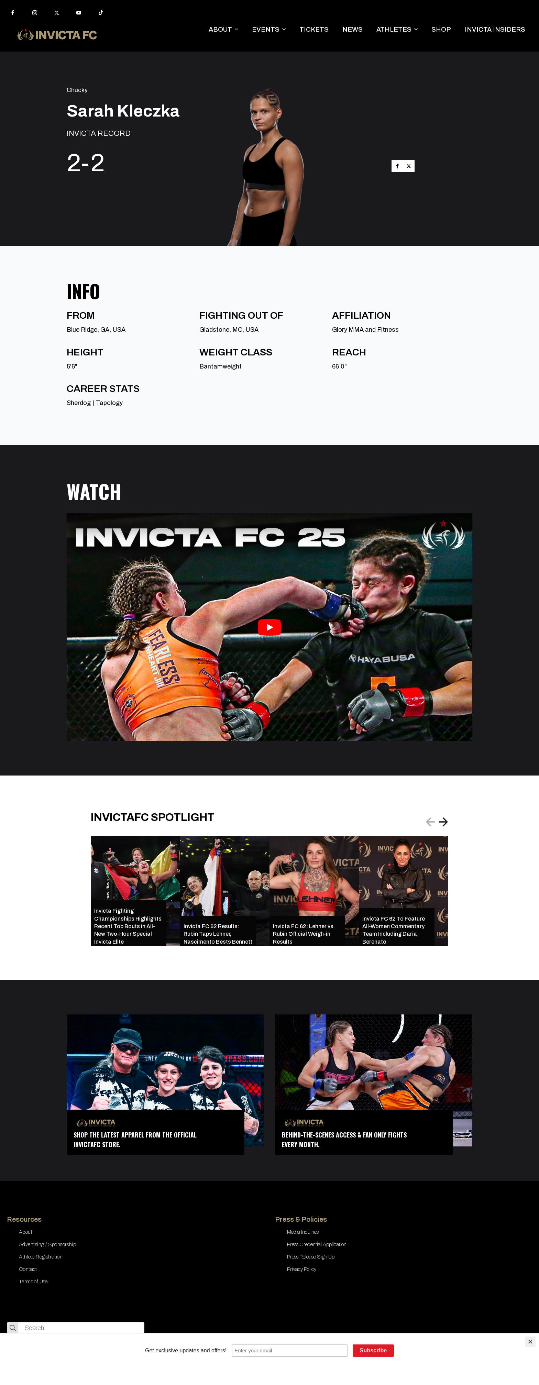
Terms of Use (33, 1281)
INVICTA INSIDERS (495, 29)
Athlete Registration (41, 1257)
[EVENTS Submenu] (286, 29)
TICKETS (314, 29)
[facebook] (13, 13)
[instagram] (35, 13)
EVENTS (265, 29)
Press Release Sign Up (310, 1257)
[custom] (101, 13)
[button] (443, 821)
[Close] (530, 1342)
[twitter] (57, 13)
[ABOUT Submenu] (238, 29)
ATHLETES (393, 29)
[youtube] (79, 13)
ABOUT (220, 29)
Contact (28, 1269)
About (25, 1232)
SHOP (441, 29)
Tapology (109, 402)
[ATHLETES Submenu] (418, 29)
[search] (12, 1327)
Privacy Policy (301, 1269)
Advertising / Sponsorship (47, 1244)
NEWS (352, 29)
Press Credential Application (316, 1244)
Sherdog (79, 402)
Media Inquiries (303, 1232)
